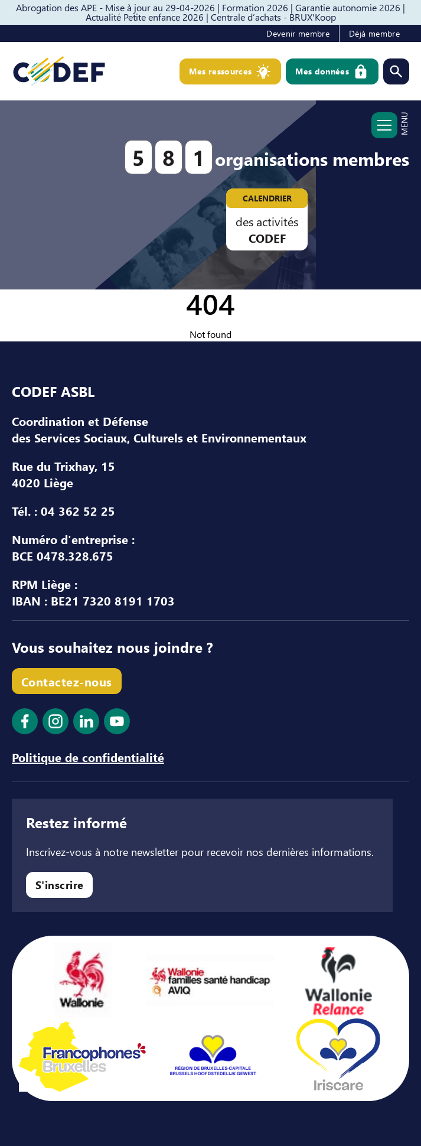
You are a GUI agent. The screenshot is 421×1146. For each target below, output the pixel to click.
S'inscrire (59, 884)
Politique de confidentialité (88, 756)
